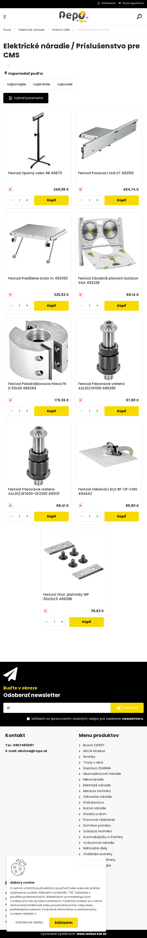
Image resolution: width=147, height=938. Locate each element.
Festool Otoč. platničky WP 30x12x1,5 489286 (66, 596)
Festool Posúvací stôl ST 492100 (106, 173)
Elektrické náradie (32, 30)
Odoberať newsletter (31, 695)
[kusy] (19, 200)
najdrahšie (41, 84)
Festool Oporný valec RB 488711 (35, 173)
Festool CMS (61, 30)
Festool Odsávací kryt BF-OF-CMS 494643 (107, 491)
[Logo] (73, 16)
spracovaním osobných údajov (75, 718)
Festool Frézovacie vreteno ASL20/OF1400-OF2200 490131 (33, 491)
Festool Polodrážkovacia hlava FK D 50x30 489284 (37, 386)
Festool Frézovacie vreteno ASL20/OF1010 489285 (101, 386)
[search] (139, 16)
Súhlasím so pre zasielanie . (87, 718)
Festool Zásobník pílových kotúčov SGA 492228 (108, 280)
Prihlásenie (108, 3)
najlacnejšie (16, 84)
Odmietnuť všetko (29, 922)
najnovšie (65, 84)
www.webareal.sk (91, 934)
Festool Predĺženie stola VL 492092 (38, 278)
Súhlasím (64, 922)
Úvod (7, 30)
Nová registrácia (133, 3)
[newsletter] (127, 708)
